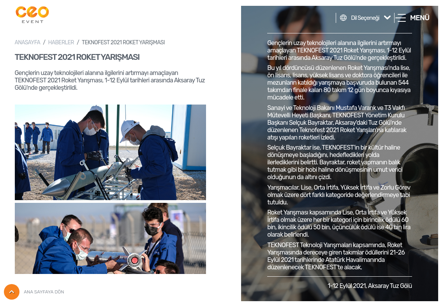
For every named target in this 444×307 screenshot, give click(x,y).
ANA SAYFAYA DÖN (34, 292)
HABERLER (61, 42)
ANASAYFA (28, 42)
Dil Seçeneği (365, 17)
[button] (412, 17)
